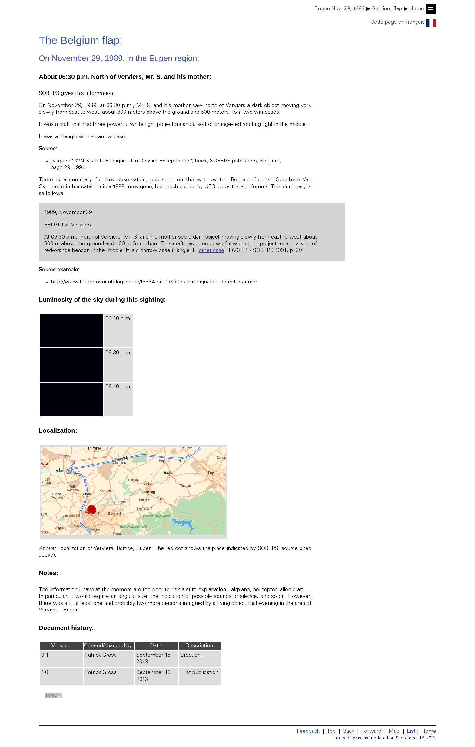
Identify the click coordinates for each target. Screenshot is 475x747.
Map (394, 731)
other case (211, 250)
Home (416, 9)
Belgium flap (387, 9)
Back (348, 731)
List (411, 731)
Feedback (308, 731)
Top (331, 731)
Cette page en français (403, 22)
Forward (371, 731)
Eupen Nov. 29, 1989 (339, 9)
